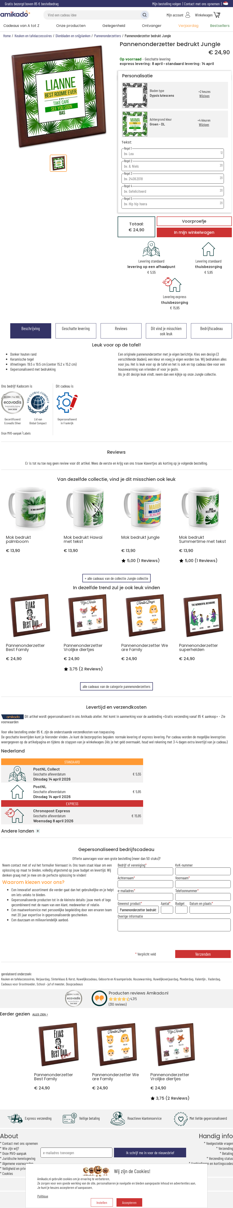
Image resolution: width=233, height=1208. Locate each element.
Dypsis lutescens (162, 95)
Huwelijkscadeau (86, 979)
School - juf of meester (50, 984)
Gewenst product (129, 903)
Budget (180, 903)
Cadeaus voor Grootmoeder (18, 984)
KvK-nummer (184, 864)
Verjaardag (188, 25)
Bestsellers (220, 25)
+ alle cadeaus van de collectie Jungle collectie (116, 578)
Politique (42, 1196)
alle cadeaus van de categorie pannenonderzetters (116, 686)
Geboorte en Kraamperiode (115, 979)
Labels (26, 433)
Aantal (165, 903)
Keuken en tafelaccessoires (17, 979)
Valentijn (200, 979)
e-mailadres (126, 890)
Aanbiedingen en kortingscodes (212, 1163)
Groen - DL (157, 124)
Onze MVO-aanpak (11, 433)
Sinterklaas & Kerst (63, 979)
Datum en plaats (201, 903)
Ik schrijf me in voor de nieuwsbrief (150, 1152)
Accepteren (129, 1202)
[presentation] (174, 941)
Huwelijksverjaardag (165, 979)
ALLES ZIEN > (40, 1014)
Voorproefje (194, 221)
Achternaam (126, 877)
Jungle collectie (205, 374)
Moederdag (186, 979)
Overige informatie (130, 916)
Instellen (101, 1202)
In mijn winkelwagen (194, 232)
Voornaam (181, 877)
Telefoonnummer (186, 890)
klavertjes (150, 463)
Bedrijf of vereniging (131, 864)
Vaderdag (214, 979)
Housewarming (142, 979)
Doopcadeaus (74, 984)
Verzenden (203, 954)
